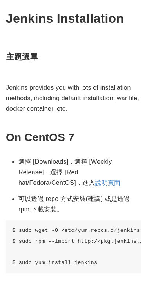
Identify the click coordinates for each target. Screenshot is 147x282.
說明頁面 (107, 182)
